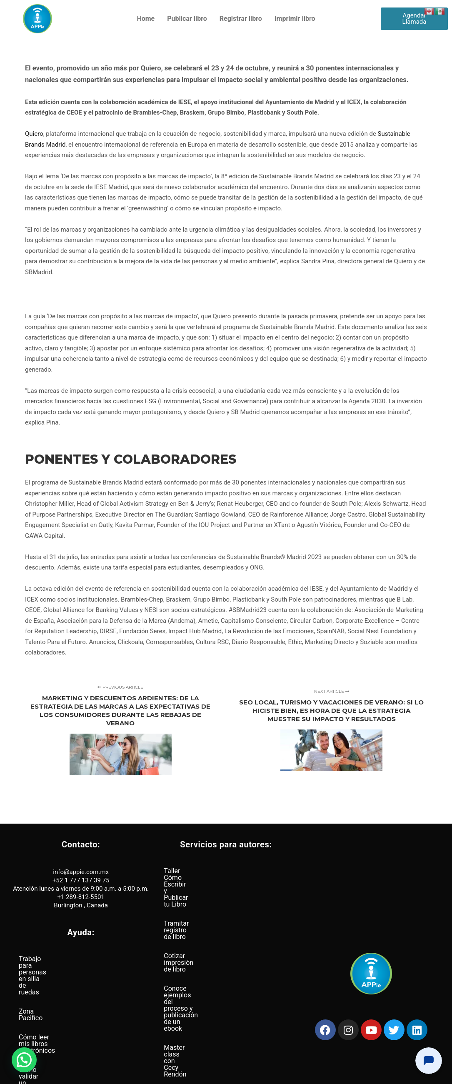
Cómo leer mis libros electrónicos (68, 997)
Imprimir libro (295, 18)
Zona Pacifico (39, 978)
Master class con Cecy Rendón (209, 954)
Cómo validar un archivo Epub (63, 1016)
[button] (24, 1059)
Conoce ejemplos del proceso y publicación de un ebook (210, 931)
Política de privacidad (199, 1074)
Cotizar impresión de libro (202, 909)
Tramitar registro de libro (200, 890)
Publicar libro (187, 18)
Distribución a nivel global (57, 1035)
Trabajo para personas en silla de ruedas (78, 959)
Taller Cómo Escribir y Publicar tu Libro (221, 871)
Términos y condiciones (250, 1074)
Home (146, 18)
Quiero (34, 133)
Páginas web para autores (202, 973)
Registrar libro (241, 18)
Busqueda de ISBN (191, 993)
